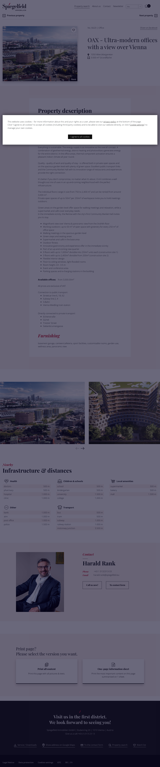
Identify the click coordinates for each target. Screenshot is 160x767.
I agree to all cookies (80, 136)
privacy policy (109, 121)
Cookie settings (137, 124)
